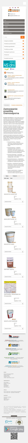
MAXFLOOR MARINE (10, 321)
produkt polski (16, 298)
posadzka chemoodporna (16, 105)
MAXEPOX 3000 (9, 244)
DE (18, 8)
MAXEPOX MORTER (10, 194)
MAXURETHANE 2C (10, 219)
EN (12, 8)
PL (10, 8)
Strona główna (6, 105)
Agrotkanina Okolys (11, 89)
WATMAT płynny (9, 269)
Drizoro (15, 196)
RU (15, 8)
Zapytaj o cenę (17, 198)
